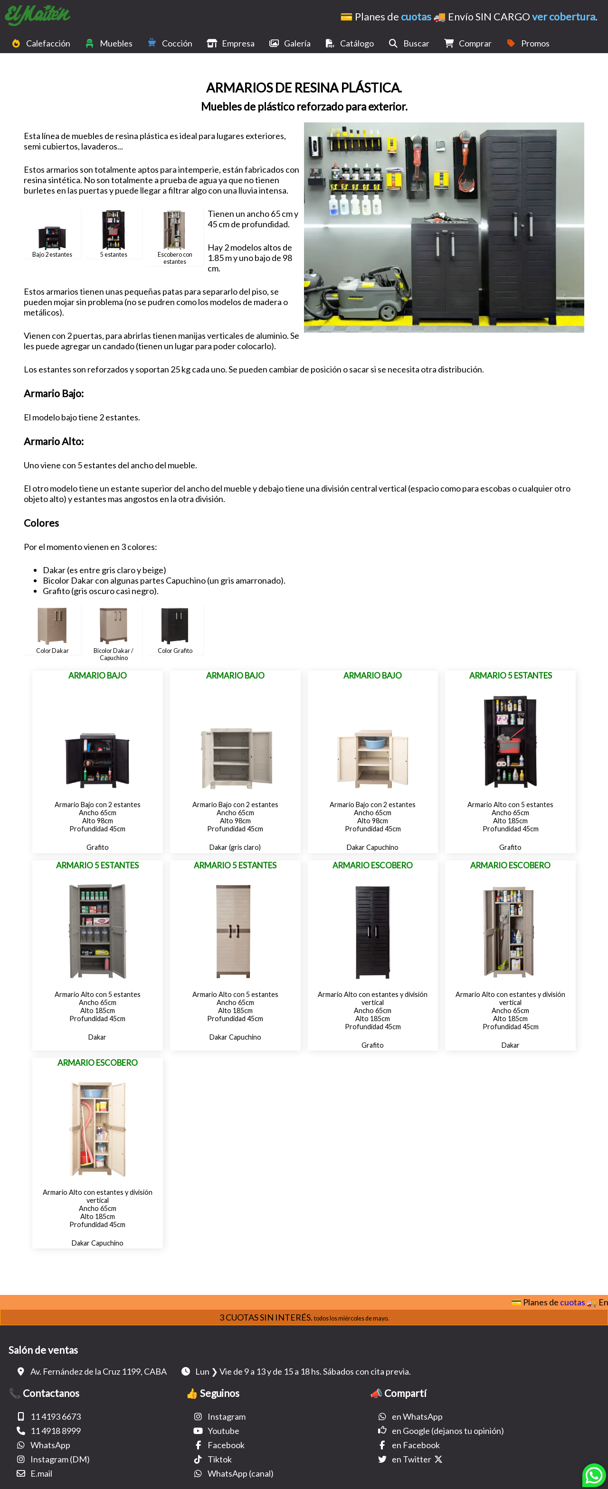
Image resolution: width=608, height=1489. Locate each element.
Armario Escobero (372, 865)
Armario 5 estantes (510, 675)
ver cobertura (563, 16)
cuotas (416, 16)
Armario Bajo (97, 675)
